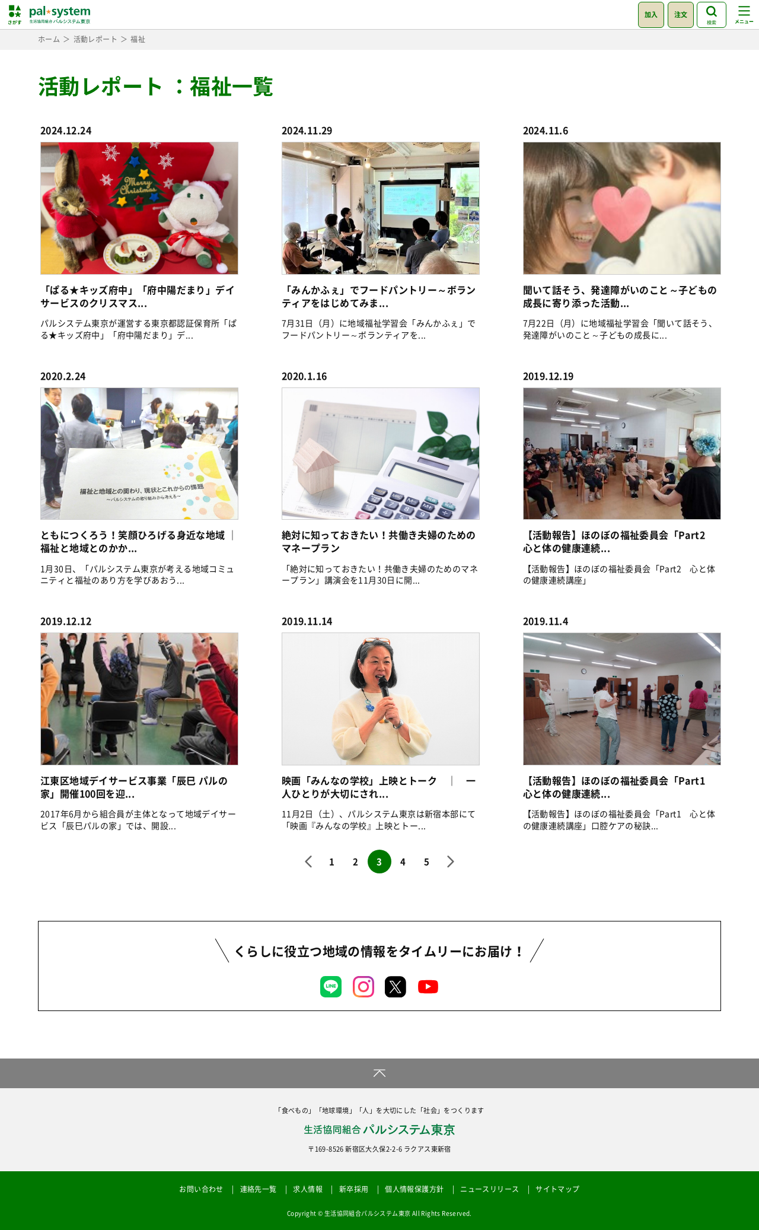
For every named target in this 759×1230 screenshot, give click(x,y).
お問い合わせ (201, 1189)
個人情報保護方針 (414, 1189)
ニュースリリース (489, 1189)
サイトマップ (557, 1189)
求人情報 (308, 1189)
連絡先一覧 (258, 1189)
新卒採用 (354, 1189)
